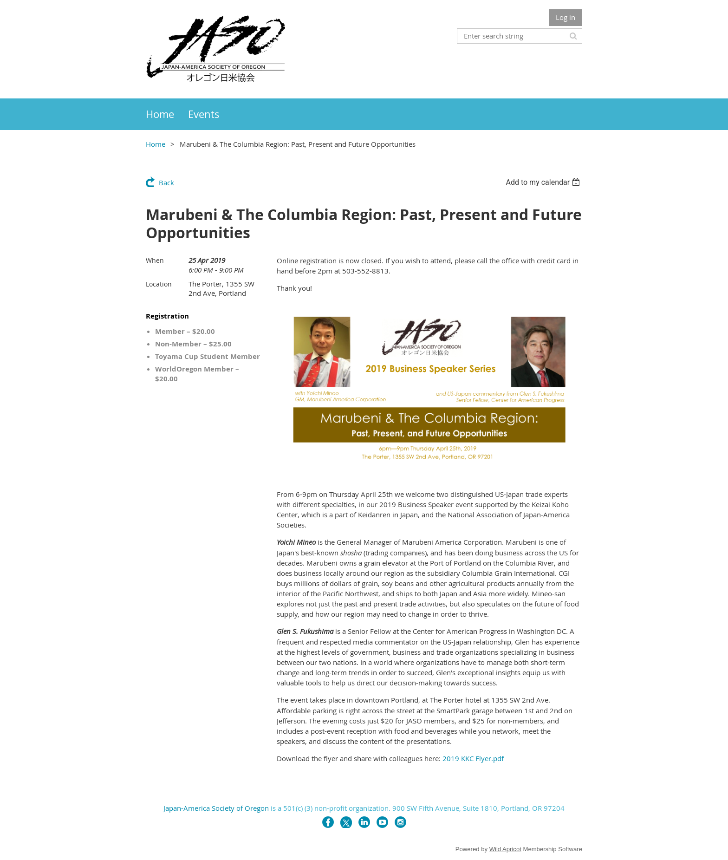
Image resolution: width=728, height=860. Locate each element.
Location (159, 284)
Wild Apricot (505, 849)
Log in (565, 17)
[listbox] (544, 182)
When (155, 260)
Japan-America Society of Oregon (216, 808)
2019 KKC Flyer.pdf (473, 758)
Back (166, 182)
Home (155, 144)
